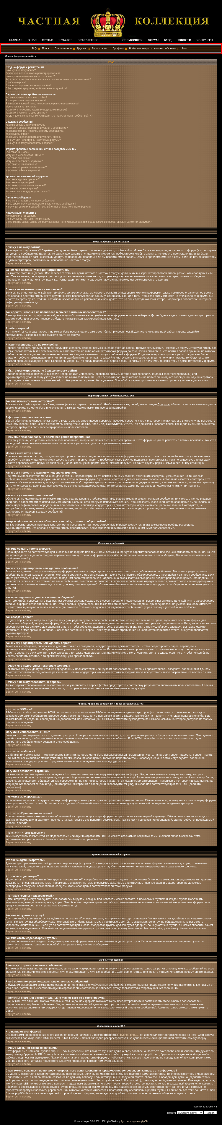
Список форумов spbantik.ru (20, 56)
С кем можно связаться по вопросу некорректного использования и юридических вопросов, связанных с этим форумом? (78, 221)
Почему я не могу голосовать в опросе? (29, 142)
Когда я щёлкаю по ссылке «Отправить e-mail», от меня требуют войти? (48, 115)
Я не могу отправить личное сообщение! (30, 200)
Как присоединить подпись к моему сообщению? (34, 130)
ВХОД (167, 40)
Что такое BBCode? (17, 152)
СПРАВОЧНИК (132, 40)
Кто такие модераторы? (19, 182)
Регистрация (99, 48)
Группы (81, 48)
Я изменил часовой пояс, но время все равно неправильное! (42, 103)
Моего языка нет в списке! (21, 106)
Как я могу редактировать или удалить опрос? (33, 136)
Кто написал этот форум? (20, 215)
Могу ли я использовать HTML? (24, 155)
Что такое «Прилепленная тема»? (26, 167)
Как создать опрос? (17, 133)
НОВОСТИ (184, 40)
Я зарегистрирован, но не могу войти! (28, 85)
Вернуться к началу (18, 263)
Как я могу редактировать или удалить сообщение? (36, 127)
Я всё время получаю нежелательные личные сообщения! (40, 203)
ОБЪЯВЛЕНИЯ (87, 40)
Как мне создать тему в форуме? (25, 124)
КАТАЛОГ (65, 40)
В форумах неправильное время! (25, 100)
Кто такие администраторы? (22, 179)
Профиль (118, 48)
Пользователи (63, 48)
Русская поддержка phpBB (134, 1121)
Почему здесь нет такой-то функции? (27, 218)
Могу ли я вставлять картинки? (24, 161)
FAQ (34, 48)
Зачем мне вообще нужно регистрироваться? (32, 73)
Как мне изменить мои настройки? (26, 97)
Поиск (45, 48)
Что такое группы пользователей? (25, 185)
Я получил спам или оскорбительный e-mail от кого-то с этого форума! (48, 206)
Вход (184, 48)
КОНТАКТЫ (204, 40)
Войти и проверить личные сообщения (152, 48)
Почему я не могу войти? (20, 70)
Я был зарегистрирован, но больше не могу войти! (36, 88)
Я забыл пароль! (15, 82)
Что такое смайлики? (18, 158)
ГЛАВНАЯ (15, 40)
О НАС (32, 40)
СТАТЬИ (47, 40)
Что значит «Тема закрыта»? (22, 170)
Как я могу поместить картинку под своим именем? (36, 109)
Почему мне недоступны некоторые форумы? (33, 139)
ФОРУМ (153, 40)
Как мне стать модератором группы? (27, 191)
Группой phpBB (129, 1034)
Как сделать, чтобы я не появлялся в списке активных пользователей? (48, 79)
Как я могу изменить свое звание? (26, 112)
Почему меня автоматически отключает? (30, 76)
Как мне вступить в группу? (21, 188)
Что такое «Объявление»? (21, 164)
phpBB (90, 1121)
